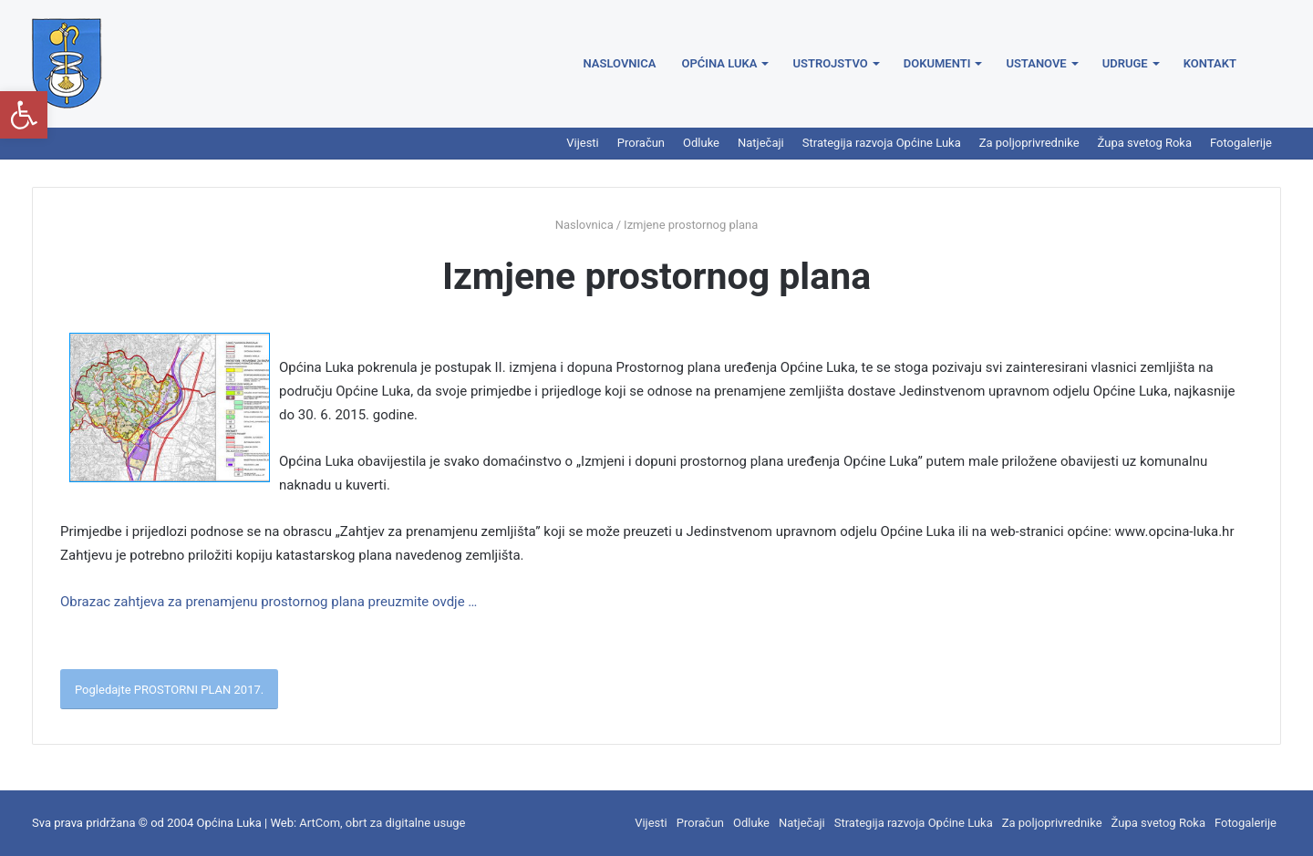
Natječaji (761, 143)
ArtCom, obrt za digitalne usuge (382, 823)
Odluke (701, 143)
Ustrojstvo (829, 63)
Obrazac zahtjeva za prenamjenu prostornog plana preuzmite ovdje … (268, 601)
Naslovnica (620, 63)
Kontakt (1210, 63)
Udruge (1125, 63)
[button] (23, 115)
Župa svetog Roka (1145, 143)
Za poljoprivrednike (1029, 143)
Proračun (641, 143)
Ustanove (1036, 63)
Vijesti (582, 143)
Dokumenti (937, 63)
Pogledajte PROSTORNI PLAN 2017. (169, 689)
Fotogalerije (1241, 143)
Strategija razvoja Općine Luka (881, 143)
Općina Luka (719, 63)
